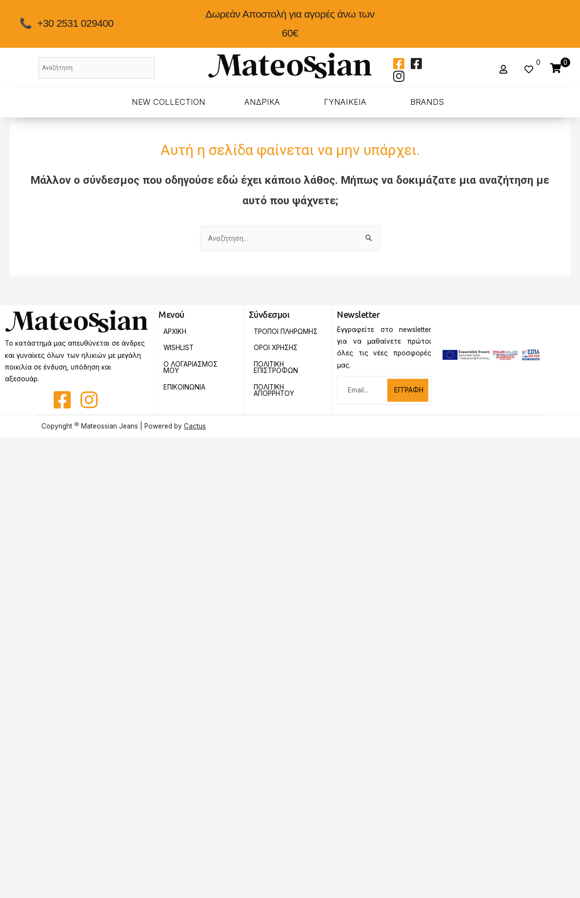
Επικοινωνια (184, 387)
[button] (504, 69)
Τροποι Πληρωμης (286, 331)
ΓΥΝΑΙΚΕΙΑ (345, 102)
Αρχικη (174, 331)
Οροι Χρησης (276, 347)
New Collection (168, 102)
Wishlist (178, 347)
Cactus (195, 426)
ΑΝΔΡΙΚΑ (262, 102)
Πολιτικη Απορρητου (274, 390)
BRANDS (427, 102)
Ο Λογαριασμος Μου (190, 367)
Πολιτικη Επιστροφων (276, 367)
